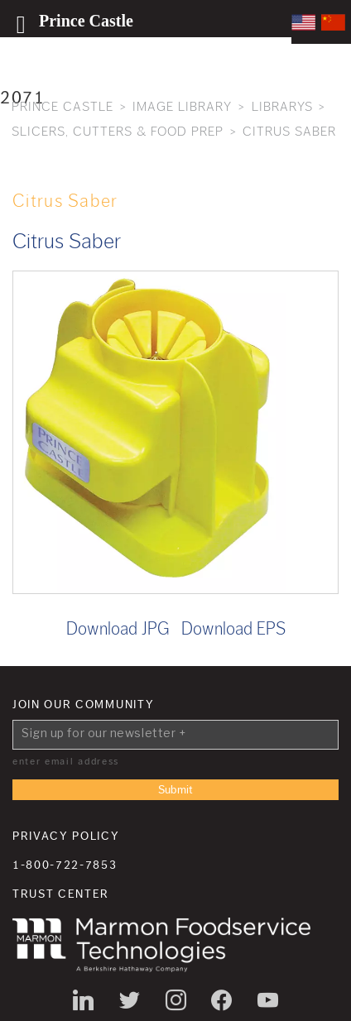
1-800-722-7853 (65, 865)
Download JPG (118, 629)
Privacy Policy (66, 836)
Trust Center (60, 894)
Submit (175, 790)
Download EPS (233, 629)
